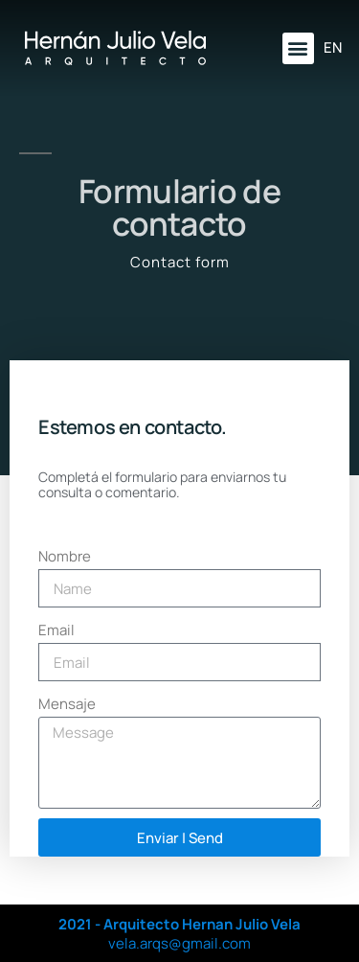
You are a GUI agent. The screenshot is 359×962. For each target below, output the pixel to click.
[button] (298, 48)
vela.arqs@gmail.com (179, 943)
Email (56, 630)
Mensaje (67, 704)
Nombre (64, 556)
